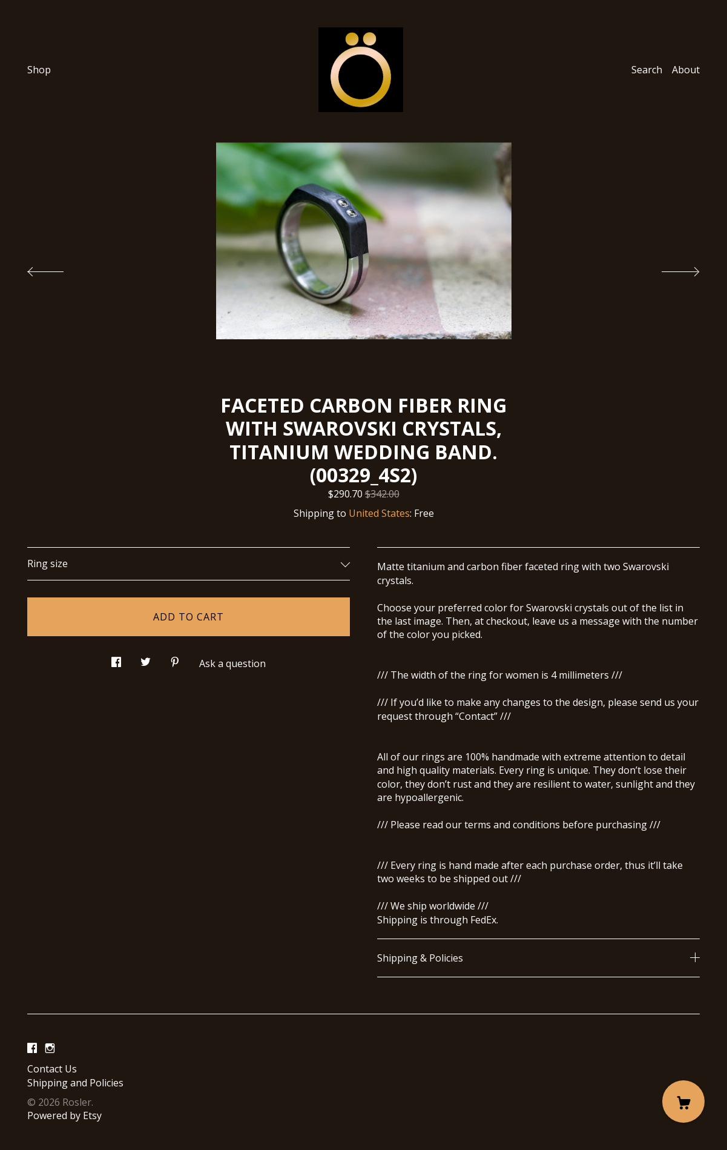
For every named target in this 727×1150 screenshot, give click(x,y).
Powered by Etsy (64, 1115)
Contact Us (52, 1068)
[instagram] (49, 1048)
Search (646, 69)
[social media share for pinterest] (175, 658)
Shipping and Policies (75, 1082)
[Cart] (683, 1101)
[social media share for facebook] (116, 658)
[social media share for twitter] (145, 658)
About (686, 69)
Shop (39, 69)
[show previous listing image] (57, 268)
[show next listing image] (669, 268)
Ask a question (232, 663)
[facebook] (32, 1048)
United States (379, 513)
